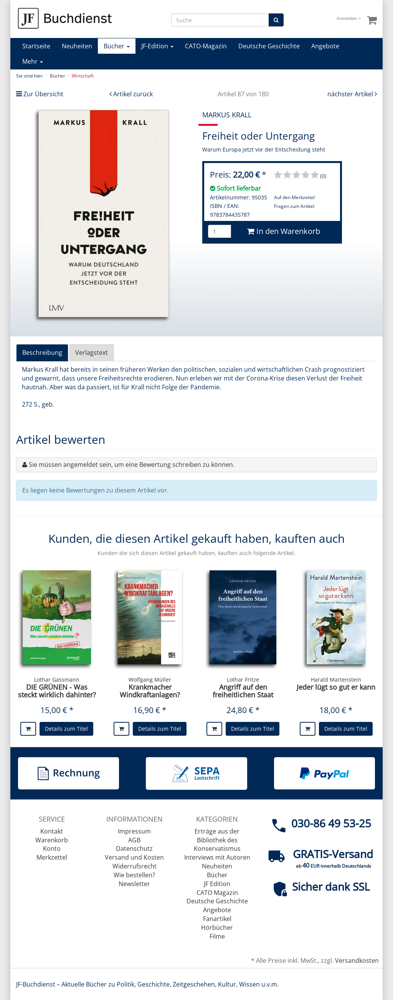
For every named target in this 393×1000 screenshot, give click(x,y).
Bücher (117, 46)
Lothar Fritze (243, 679)
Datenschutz (134, 848)
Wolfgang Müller (150, 679)
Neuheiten (77, 46)
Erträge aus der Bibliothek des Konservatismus (217, 840)
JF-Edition (157, 46)
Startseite (36, 46)
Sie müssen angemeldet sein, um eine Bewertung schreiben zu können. (131, 464)
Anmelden (349, 18)
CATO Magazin (217, 892)
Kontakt (51, 831)
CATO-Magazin (206, 46)
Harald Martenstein (336, 679)
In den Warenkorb (283, 231)
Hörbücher (217, 927)
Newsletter (134, 884)
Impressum (134, 831)
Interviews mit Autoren (217, 857)
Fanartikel (217, 918)
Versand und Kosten (134, 857)
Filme (217, 936)
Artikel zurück (133, 94)
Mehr (32, 61)
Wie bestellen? (134, 875)
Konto (52, 848)
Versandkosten (357, 960)
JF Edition (217, 884)
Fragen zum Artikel (294, 206)
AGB (134, 840)
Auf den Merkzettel (294, 197)
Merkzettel (51, 857)
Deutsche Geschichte (269, 46)
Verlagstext (91, 352)
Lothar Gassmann (56, 679)
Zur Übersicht (43, 94)
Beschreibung (42, 352)
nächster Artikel (351, 94)
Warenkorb (51, 840)
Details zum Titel (66, 728)
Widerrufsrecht (134, 866)
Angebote (325, 46)
